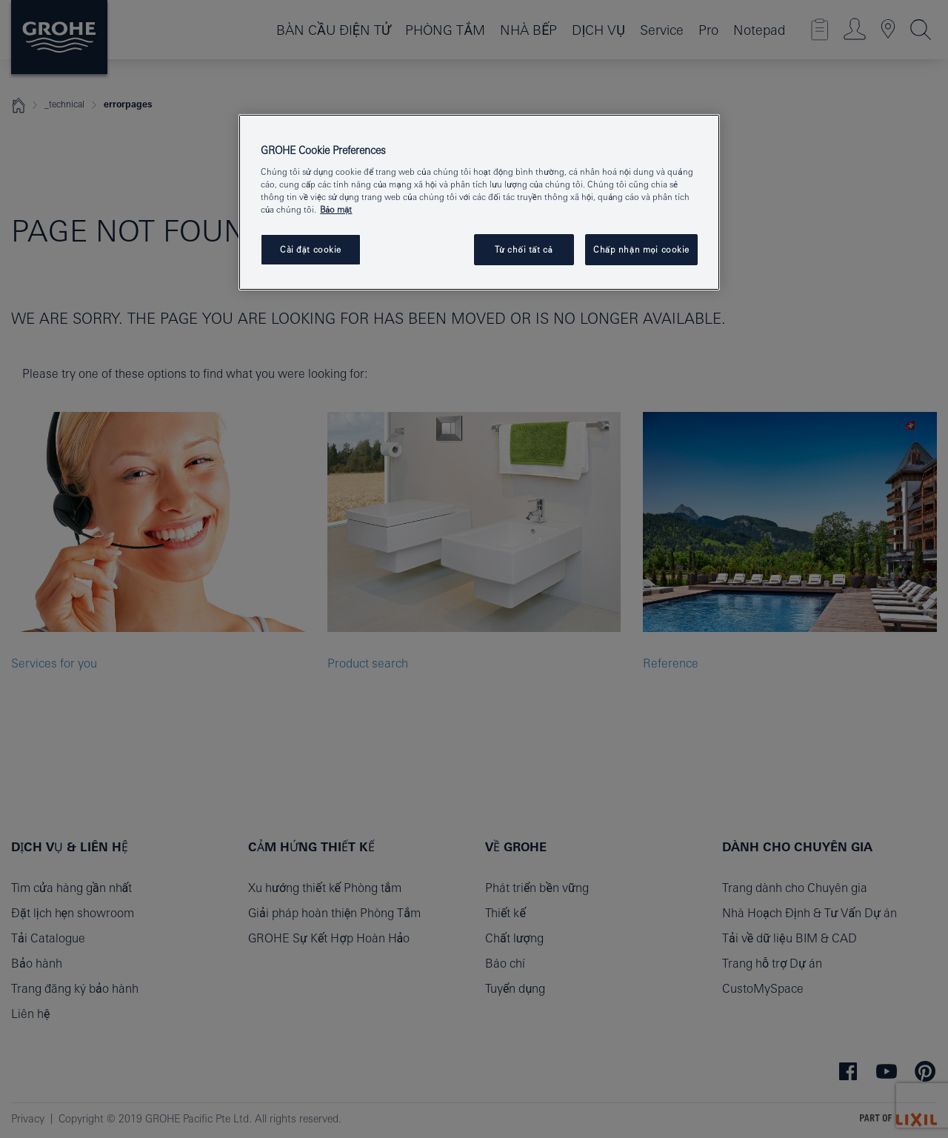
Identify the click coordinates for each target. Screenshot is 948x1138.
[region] (479, 202)
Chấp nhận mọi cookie (641, 249)
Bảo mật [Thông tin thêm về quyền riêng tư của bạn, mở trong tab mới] (336, 209)
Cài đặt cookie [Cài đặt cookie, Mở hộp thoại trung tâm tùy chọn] (310, 249)
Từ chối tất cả (524, 249)
